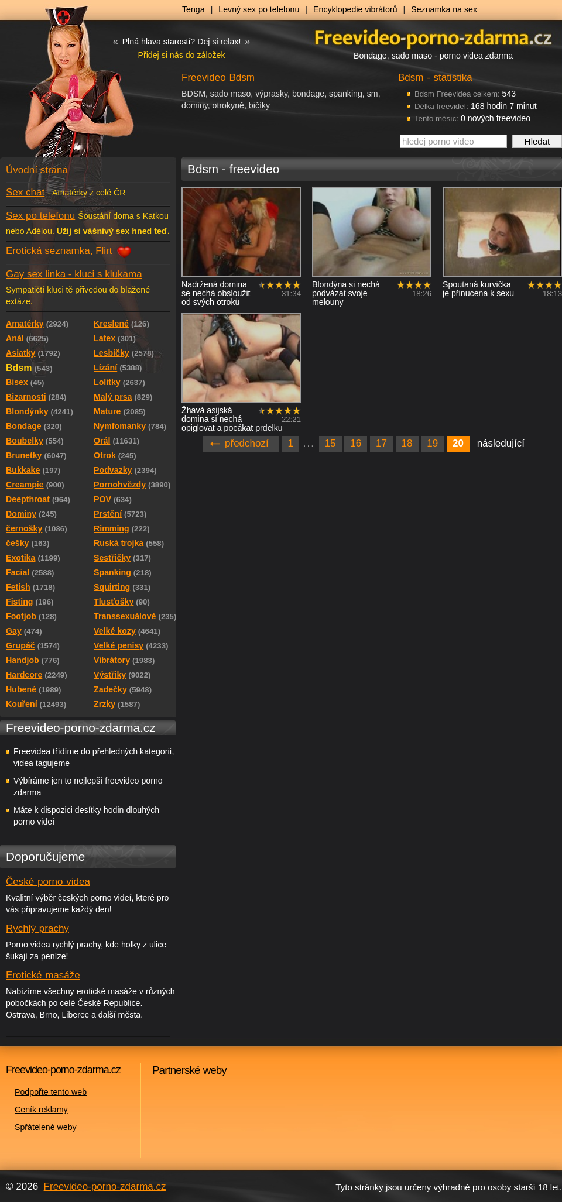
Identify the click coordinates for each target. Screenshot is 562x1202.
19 (432, 443)
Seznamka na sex (444, 9)
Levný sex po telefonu (258, 9)
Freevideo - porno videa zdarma (433, 37)
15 (330, 443)
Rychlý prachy (37, 928)
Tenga (193, 9)
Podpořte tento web (51, 1092)
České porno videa (48, 881)
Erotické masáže (43, 975)
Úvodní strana (37, 170)
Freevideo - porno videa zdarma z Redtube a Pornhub (64, 87)
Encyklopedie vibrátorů (355, 9)
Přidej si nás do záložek (181, 55)
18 (407, 443)
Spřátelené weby (46, 1127)
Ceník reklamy (41, 1109)
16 (355, 443)
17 (381, 443)
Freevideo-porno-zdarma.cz (105, 1186)
